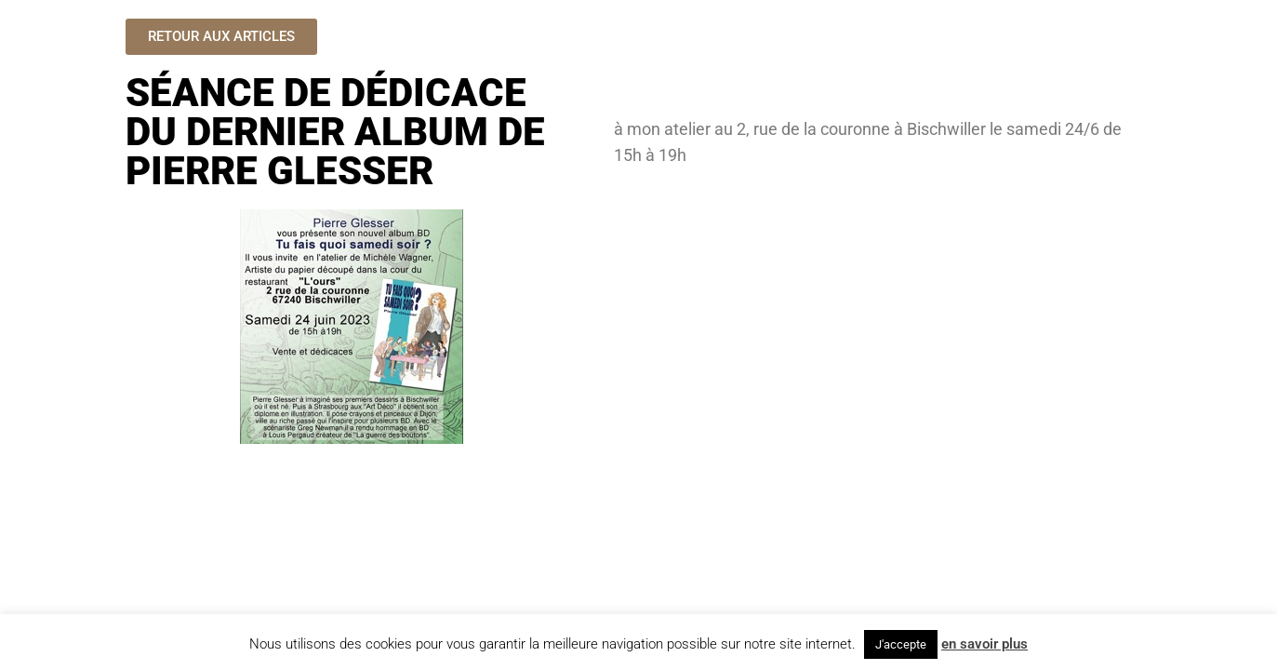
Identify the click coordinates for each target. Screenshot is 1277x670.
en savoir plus (984, 644)
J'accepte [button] (900, 644)
